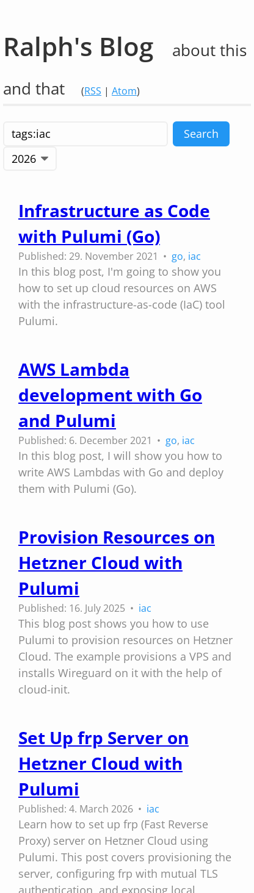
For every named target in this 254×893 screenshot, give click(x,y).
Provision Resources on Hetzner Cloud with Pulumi (116, 562)
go (177, 256)
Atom (124, 91)
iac (194, 256)
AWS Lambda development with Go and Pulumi (110, 394)
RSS (92, 91)
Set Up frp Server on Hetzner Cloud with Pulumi (103, 763)
